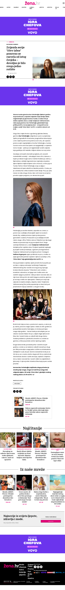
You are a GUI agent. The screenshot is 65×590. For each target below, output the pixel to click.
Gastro (24, 7)
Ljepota (41, 7)
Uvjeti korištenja (45, 586)
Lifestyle (49, 7)
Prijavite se (50, 524)
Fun (64, 7)
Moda (1, 7)
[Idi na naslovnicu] (32, 4)
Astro (8, 7)
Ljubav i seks (32, 8)
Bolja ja (57, 8)
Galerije (16, 7)
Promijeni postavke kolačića (55, 586)
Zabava (11, 42)
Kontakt (23, 585)
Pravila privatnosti (29, 586)
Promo (31, 572)
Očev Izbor (17, 383)
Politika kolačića (37, 586)
